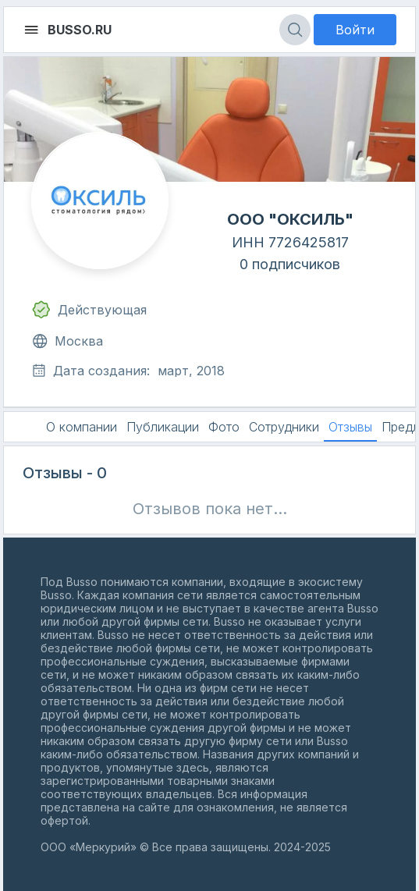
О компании (81, 427)
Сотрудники (284, 427)
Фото (224, 427)
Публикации (162, 427)
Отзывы (350, 427)
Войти (355, 29)
